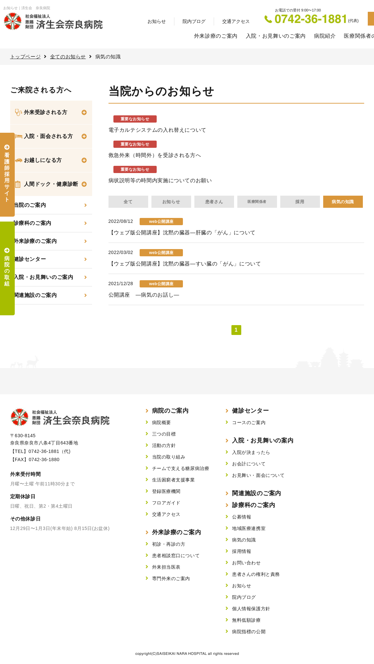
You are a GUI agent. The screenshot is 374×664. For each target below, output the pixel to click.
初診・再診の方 (169, 544)
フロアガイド (166, 502)
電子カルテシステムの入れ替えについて (157, 130)
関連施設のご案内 (35, 295)
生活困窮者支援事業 (173, 479)
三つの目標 (164, 434)
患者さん (214, 201)
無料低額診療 (246, 620)
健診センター (29, 259)
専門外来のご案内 (171, 578)
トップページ (25, 56)
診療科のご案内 (32, 223)
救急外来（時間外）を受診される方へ (154, 155)
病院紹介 (325, 36)
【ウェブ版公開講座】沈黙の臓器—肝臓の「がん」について (182, 232)
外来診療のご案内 (216, 36)
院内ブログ (194, 21)
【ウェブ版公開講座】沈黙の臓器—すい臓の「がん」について (184, 263)
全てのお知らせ (68, 56)
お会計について (249, 463)
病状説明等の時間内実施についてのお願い (160, 180)
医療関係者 (256, 202)
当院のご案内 (29, 205)
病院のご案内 (170, 410)
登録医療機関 (166, 491)
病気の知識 (343, 201)
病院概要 (161, 422)
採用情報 (241, 551)
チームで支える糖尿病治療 (180, 468)
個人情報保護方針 (251, 608)
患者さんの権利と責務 (256, 574)
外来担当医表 (166, 567)
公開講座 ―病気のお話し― (143, 295)
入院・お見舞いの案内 (262, 440)
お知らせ (157, 21)
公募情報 (241, 516)
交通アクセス (236, 21)
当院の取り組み (169, 456)
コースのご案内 (249, 422)
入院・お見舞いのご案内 (276, 36)
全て (128, 201)
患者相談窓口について (176, 555)
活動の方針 (164, 445)
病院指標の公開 (249, 631)
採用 (299, 201)
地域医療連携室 (249, 528)
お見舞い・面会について (258, 475)
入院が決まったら (251, 452)
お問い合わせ (246, 562)
